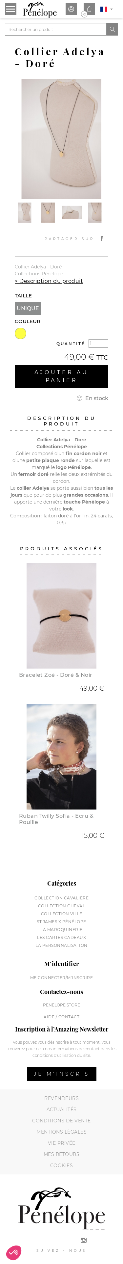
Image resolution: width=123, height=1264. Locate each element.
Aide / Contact (61, 1016)
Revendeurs (61, 1098)
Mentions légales (61, 1132)
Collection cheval (61, 905)
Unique (28, 308)
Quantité (70, 343)
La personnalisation (61, 945)
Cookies (61, 1165)
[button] (14, 1253)
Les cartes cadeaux (61, 937)
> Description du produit (49, 281)
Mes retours (62, 1154)
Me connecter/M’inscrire (61, 977)
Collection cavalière (61, 897)
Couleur (27, 321)
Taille (23, 295)
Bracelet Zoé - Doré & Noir (55, 675)
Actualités (62, 1110)
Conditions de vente (61, 1121)
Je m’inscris (62, 1074)
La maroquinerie (61, 929)
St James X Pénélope (61, 921)
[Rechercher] (56, 29)
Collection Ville (61, 913)
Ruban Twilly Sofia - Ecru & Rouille (56, 819)
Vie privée (61, 1143)
